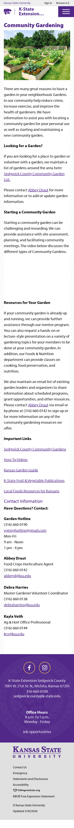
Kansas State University (17, 3)
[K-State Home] (8, 11)
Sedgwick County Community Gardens (35, 449)
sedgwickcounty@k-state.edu (37, 696)
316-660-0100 (37, 691)
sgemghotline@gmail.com (25, 530)
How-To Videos (16, 459)
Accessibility (21, 785)
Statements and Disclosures (30, 779)
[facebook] (29, 668)
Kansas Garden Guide (21, 470)
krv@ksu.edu (14, 633)
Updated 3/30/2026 (25, 811)
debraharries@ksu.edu (22, 604)
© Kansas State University (29, 805)
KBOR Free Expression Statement (34, 796)
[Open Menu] (66, 11)
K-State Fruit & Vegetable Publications (34, 480)
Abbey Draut (38, 190)
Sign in (48, 3)
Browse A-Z (62, 3)
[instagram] (44, 668)
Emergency (20, 773)
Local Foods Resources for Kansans (31, 491)
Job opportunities (37, 731)
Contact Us (20, 767)
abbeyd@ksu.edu (17, 575)
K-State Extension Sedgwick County (29, 11)
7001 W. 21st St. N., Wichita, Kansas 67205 (37, 686)
